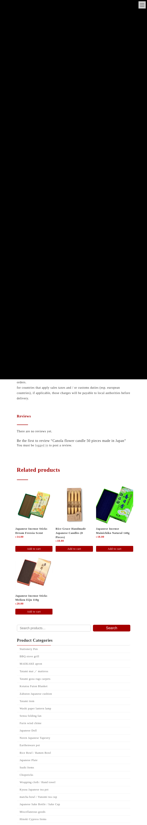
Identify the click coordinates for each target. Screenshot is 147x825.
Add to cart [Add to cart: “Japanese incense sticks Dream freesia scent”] (34, 548)
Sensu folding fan (30, 715)
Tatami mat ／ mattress (34, 671)
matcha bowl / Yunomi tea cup (38, 796)
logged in (41, 445)
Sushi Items (27, 767)
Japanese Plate (29, 760)
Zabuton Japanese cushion (36, 693)
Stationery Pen (29, 648)
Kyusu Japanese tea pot (34, 789)
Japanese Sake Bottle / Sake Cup (40, 804)
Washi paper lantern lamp (35, 708)
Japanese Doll (28, 730)
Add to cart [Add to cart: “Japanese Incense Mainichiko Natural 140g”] (114, 548)
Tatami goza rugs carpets (35, 678)
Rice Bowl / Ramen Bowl (35, 752)
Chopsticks (26, 774)
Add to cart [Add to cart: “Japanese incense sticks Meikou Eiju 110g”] (34, 611)
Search (111, 628)
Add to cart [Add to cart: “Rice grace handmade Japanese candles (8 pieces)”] (74, 548)
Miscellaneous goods (32, 811)
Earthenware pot (30, 745)
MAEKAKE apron (31, 663)
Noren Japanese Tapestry (35, 737)
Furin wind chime (30, 723)
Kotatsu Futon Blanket (34, 686)
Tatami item (27, 700)
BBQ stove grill (29, 656)
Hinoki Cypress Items (33, 819)
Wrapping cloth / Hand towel (37, 782)
